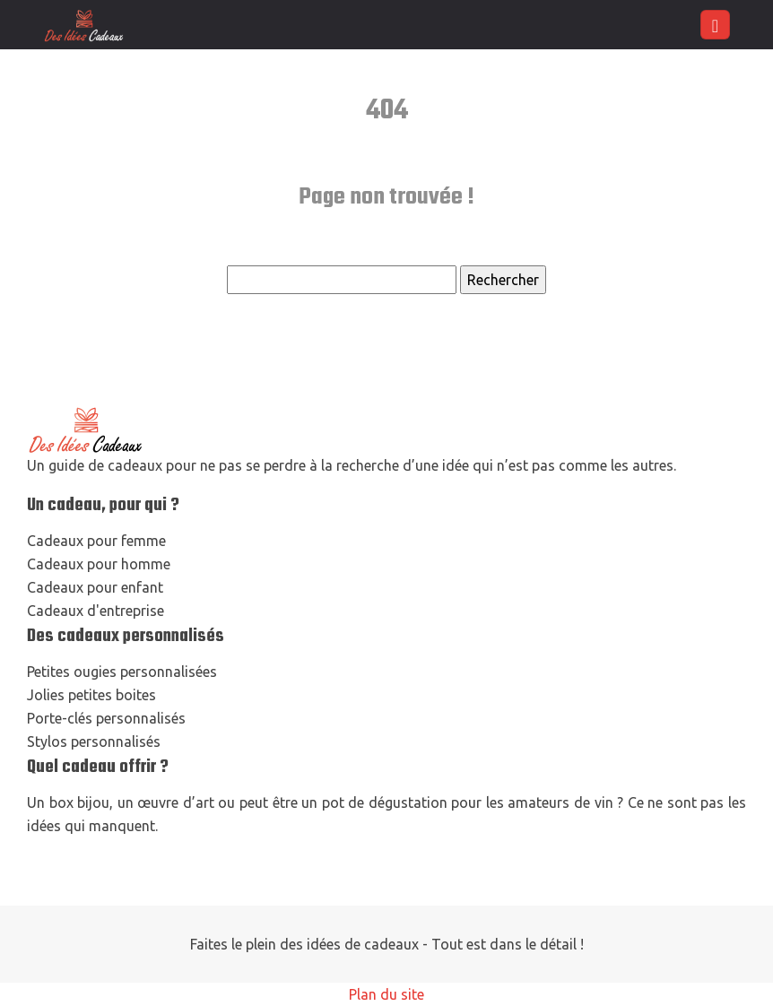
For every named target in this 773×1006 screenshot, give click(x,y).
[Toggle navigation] (715, 24)
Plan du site (386, 994)
